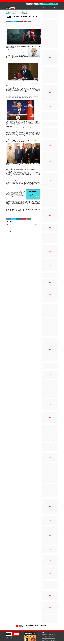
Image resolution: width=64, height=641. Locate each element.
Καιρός (44, 7)
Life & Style (43, 634)
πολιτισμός (47, 640)
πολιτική (43, 640)
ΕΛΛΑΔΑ (47, 634)
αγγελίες (43, 635)
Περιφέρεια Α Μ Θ (54, 634)
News (21, 19)
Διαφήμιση (15, 0)
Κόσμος (50, 634)
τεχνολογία (54, 640)
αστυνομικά (53, 635)
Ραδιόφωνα (51, 7)
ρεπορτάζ (50, 640)
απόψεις (50, 635)
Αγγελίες (48, 7)
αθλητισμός (46, 635)
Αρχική (36, 7)
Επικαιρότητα (40, 7)
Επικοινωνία (56, 7)
